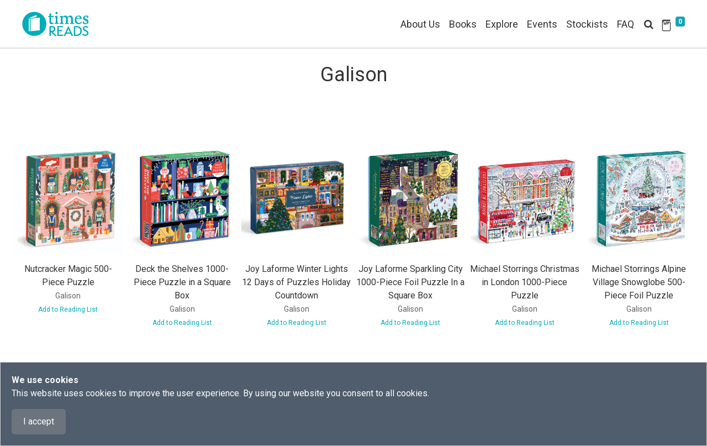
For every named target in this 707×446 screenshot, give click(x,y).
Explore (502, 24)
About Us (420, 24)
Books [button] (463, 24)
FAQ (625, 24)
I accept (38, 421)
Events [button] (542, 24)
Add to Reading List (68, 309)
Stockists (587, 24)
